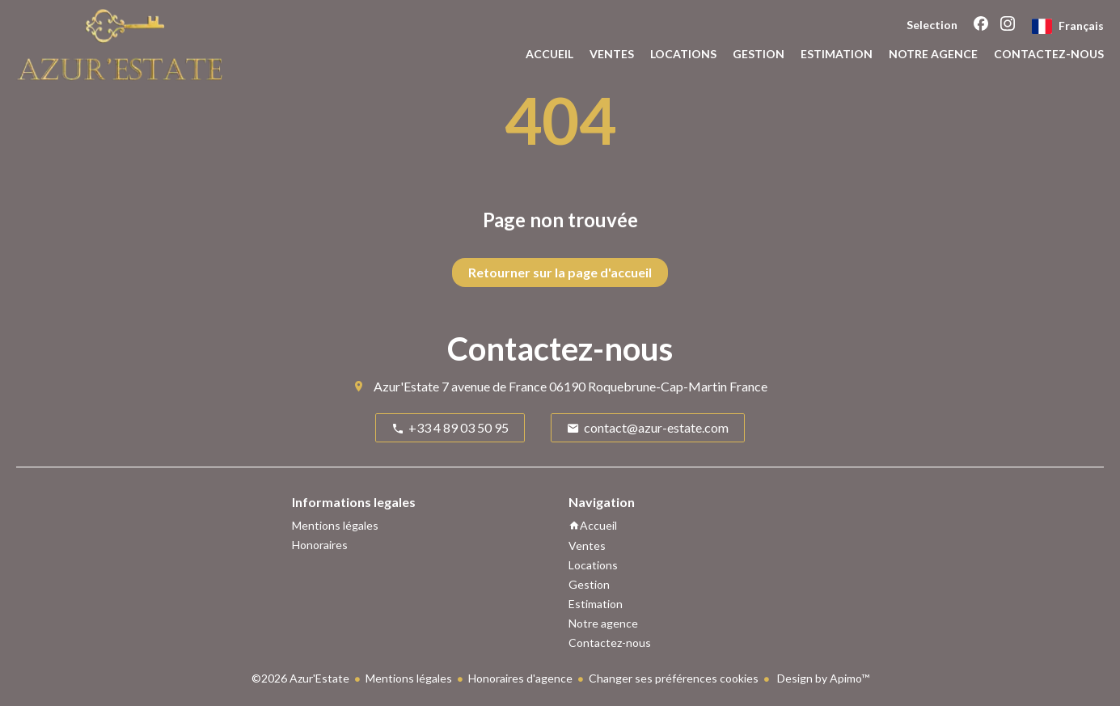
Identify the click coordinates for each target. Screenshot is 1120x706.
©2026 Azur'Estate (300, 678)
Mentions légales (409, 678)
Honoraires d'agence (520, 678)
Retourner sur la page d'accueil (560, 272)
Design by (822, 678)
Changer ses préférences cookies (674, 678)
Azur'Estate (406, 386)
